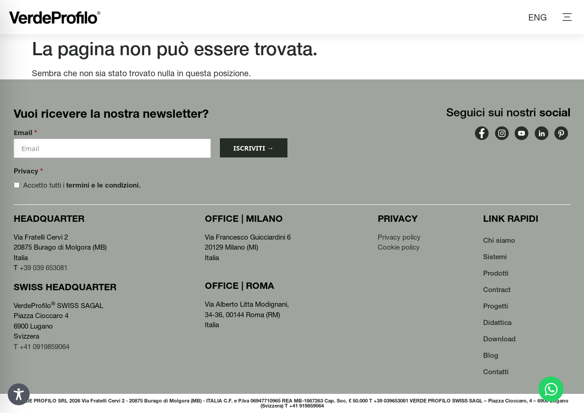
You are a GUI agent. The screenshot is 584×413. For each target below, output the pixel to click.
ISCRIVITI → (254, 147)
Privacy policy (399, 237)
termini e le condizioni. (103, 185)
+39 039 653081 (44, 267)
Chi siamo (499, 240)
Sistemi (495, 256)
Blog (490, 355)
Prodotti (496, 273)
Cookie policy (399, 247)
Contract (497, 289)
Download (499, 339)
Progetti (495, 306)
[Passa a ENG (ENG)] (537, 17)
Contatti (496, 371)
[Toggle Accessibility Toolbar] (19, 394)
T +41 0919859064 (41, 346)
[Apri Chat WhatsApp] (550, 389)
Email (25, 132)
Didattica (497, 322)
